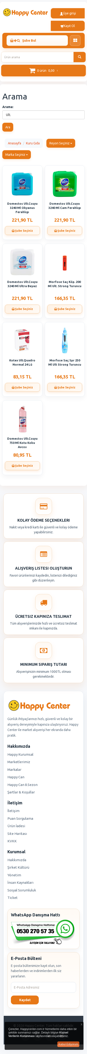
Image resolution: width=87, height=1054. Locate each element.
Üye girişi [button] (68, 13)
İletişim (13, 811)
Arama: (7, 107)
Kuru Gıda (33, 143)
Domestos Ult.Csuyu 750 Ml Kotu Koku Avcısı (22, 443)
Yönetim (14, 875)
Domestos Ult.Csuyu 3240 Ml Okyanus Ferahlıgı (22, 208)
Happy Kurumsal (20, 754)
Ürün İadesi (16, 826)
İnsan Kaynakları (20, 882)
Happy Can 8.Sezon (22, 785)
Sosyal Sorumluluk (21, 890)
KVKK (12, 841)
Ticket (12, 898)
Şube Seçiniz (22, 230)
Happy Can (15, 777)
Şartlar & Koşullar (21, 792)
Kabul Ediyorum (68, 1044)
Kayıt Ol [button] (68, 26)
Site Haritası (17, 834)
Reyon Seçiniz (60, 143)
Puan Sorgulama (20, 818)
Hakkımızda (16, 860)
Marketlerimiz (18, 762)
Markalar (14, 770)
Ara (7, 127)
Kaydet (25, 1000)
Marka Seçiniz (16, 154)
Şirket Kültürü (18, 867)
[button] (43, 70)
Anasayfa (14, 143)
